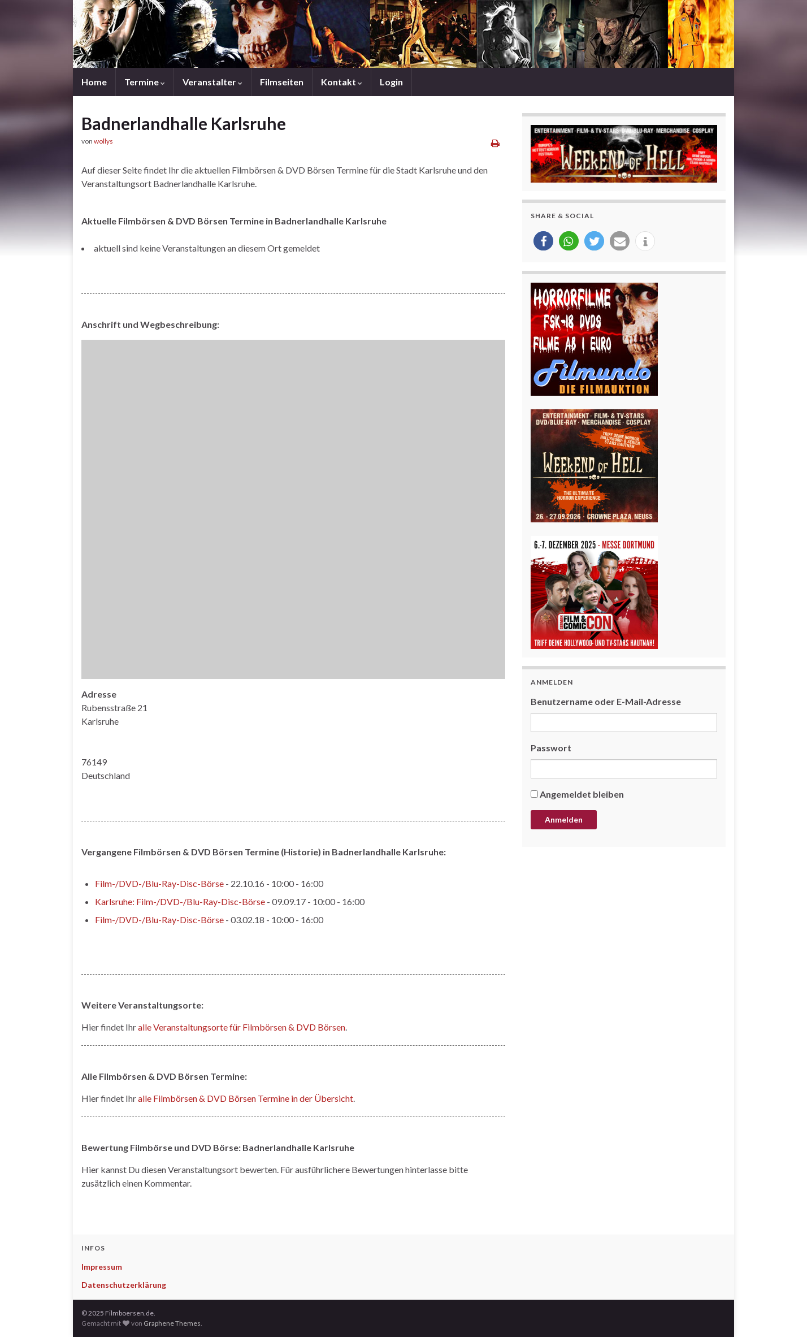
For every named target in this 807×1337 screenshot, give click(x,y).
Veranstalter (212, 81)
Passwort (551, 747)
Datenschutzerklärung (123, 1285)
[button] (543, 241)
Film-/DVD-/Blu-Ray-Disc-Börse (159, 883)
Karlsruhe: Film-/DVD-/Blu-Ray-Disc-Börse (180, 901)
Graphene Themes (172, 1323)
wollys (103, 141)
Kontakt (341, 81)
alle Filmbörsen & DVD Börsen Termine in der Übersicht (245, 1098)
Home (94, 81)
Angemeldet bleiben (582, 794)
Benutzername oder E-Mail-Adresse (606, 701)
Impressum (101, 1266)
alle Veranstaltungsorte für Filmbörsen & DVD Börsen (241, 1027)
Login (391, 81)
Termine (144, 81)
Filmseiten (281, 81)
